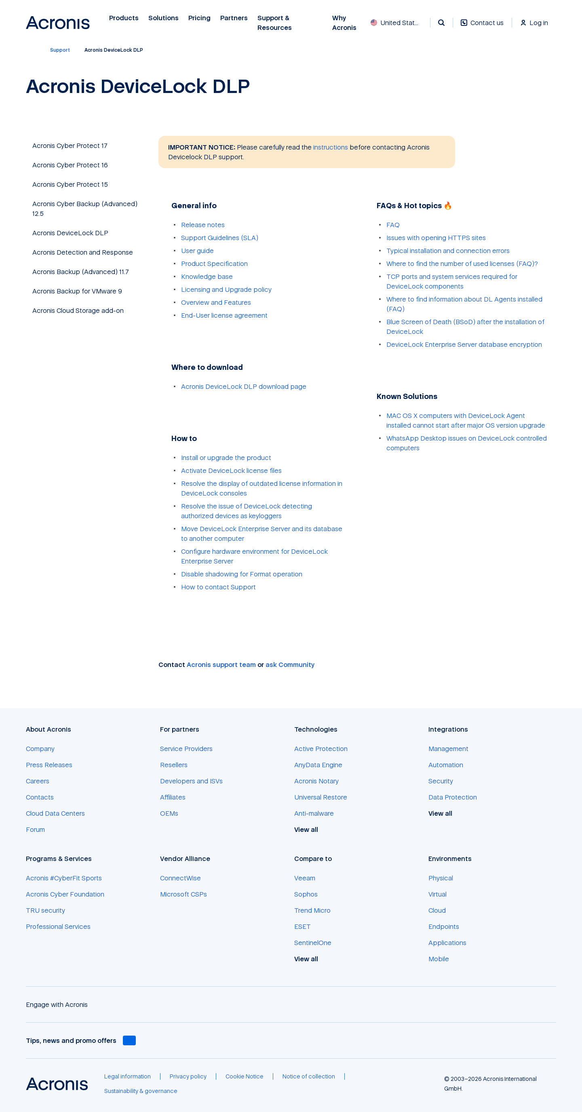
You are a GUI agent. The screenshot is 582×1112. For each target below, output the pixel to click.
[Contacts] (40, 797)
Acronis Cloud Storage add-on (78, 310)
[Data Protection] (452, 797)
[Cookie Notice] (245, 1076)
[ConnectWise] (180, 878)
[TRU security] (45, 910)
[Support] (60, 50)
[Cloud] (437, 910)
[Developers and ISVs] (191, 781)
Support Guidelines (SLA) (219, 237)
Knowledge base (207, 276)
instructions (330, 147)
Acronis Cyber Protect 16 (70, 164)
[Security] (440, 781)
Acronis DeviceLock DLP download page (243, 386)
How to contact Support (218, 586)
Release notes (203, 224)
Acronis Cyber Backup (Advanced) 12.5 (84, 208)
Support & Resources (275, 22)
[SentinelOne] (312, 942)
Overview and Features (216, 302)
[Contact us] (482, 27)
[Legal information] (127, 1076)
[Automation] (445, 765)
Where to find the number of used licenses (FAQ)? (462, 263)
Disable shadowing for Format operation (241, 574)
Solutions (163, 18)
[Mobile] (438, 959)
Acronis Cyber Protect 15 (70, 184)
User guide (197, 250)
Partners (234, 18)
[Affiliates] (173, 797)
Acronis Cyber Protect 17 (70, 145)
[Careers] (37, 781)
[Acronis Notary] (316, 781)
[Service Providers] (186, 748)
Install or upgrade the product (226, 457)
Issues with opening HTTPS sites (436, 237)
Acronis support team (221, 664)
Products (124, 18)
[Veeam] (304, 878)
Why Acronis (344, 22)
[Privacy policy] (188, 1076)
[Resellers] (174, 765)
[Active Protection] (321, 748)
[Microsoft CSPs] (183, 894)
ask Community (290, 664)
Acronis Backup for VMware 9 (77, 291)
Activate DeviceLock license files (231, 470)
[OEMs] (169, 813)
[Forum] (35, 829)
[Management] (448, 748)
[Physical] (440, 878)
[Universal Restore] (320, 797)
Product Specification (214, 263)
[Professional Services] (58, 926)
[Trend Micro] (312, 910)
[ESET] (302, 926)
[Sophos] (306, 894)
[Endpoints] (443, 926)
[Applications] (447, 942)
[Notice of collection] (309, 1076)
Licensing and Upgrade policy (226, 289)
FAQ (393, 224)
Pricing (199, 18)
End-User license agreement (224, 315)
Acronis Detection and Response (82, 252)
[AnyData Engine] (318, 765)
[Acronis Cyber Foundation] (65, 894)
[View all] (310, 829)
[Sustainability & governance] (140, 1091)
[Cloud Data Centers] (55, 813)
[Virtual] (437, 894)
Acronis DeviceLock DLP (70, 232)
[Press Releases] (49, 765)
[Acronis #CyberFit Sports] (64, 878)
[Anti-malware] (314, 813)
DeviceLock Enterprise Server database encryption (464, 344)
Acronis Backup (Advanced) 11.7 (80, 271)
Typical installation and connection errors (448, 250)
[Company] (40, 748)
